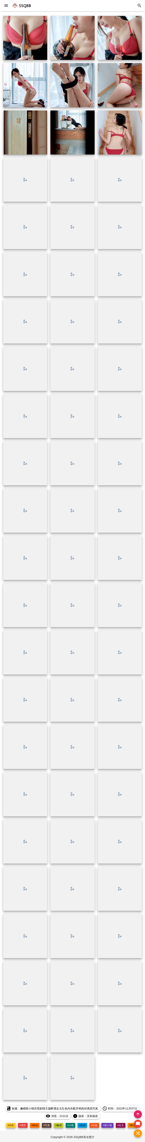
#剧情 (82, 1125)
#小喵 (70, 1125)
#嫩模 (58, 1125)
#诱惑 (23, 1125)
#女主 (120, 1125)
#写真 (46, 1125)
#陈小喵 (107, 1125)
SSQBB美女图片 (84, 1137)
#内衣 (11, 1125)
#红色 (94, 1125)
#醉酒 (132, 1125)
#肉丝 (35, 1125)
